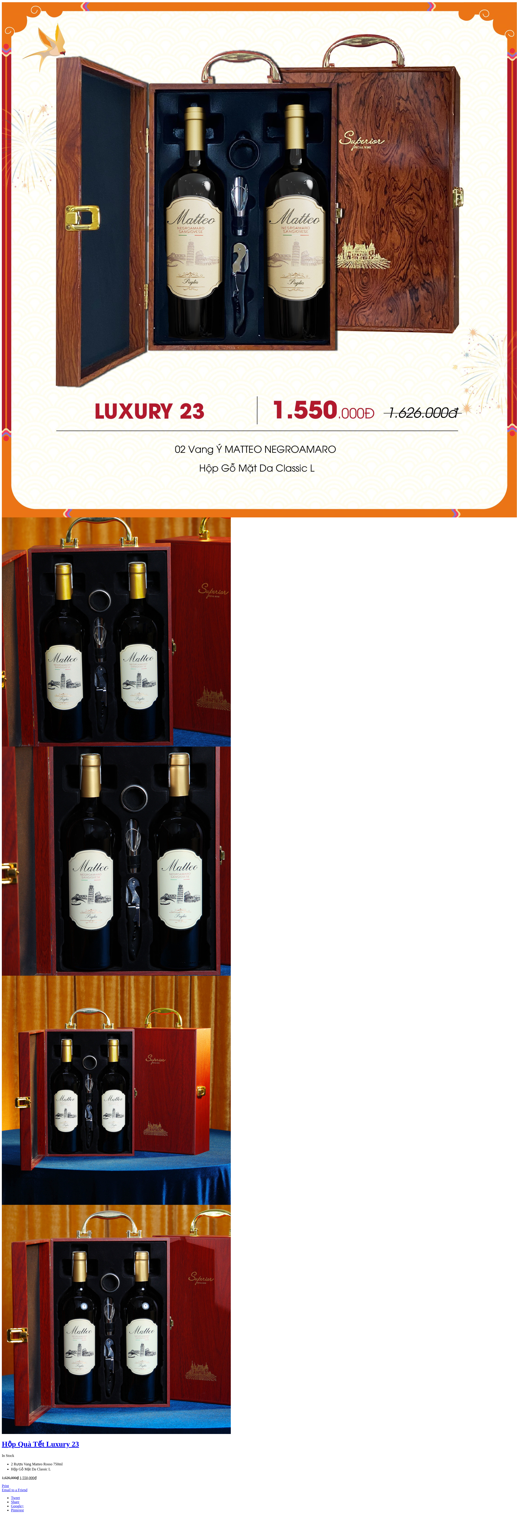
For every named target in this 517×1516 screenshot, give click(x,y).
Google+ (17, 1506)
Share (15, 1502)
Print (5, 1486)
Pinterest (17, 1510)
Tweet (15, 1498)
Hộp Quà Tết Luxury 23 (40, 1444)
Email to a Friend (14, 1490)
